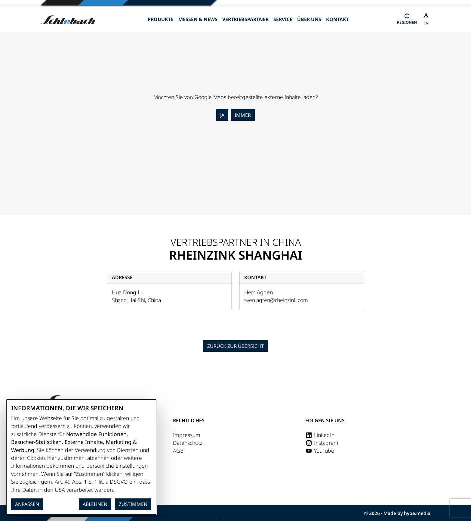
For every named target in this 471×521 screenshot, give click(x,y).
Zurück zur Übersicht (235, 346)
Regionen (407, 22)
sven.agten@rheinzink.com (276, 300)
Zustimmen (133, 504)
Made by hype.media (406, 513)
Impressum (186, 434)
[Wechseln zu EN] (426, 24)
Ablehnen (95, 504)
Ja (222, 115)
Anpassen (27, 504)
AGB (178, 450)
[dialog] (81, 457)
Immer (243, 115)
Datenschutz (187, 442)
